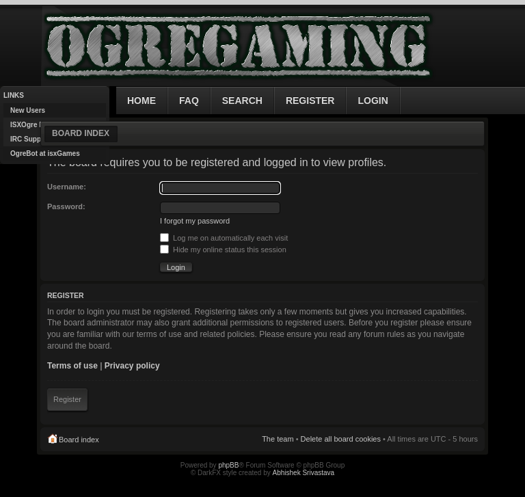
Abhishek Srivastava (304, 472)
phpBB (228, 465)
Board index (80, 133)
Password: (66, 206)
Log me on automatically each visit (224, 238)
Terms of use (72, 366)
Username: (66, 187)
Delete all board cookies (341, 439)
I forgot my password (195, 221)
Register (67, 399)
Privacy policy (132, 366)
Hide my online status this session (223, 249)
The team (277, 439)
